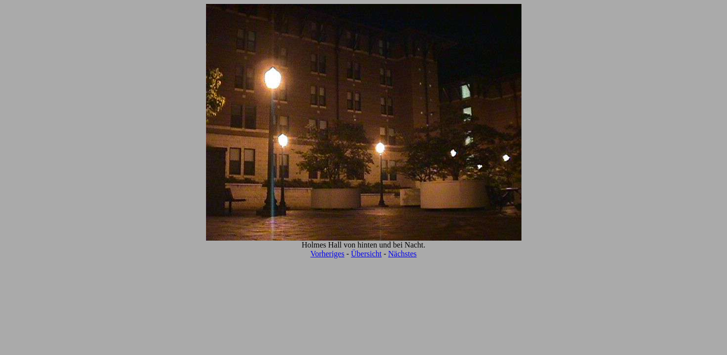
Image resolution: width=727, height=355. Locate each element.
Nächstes (402, 253)
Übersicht (366, 253)
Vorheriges (328, 253)
